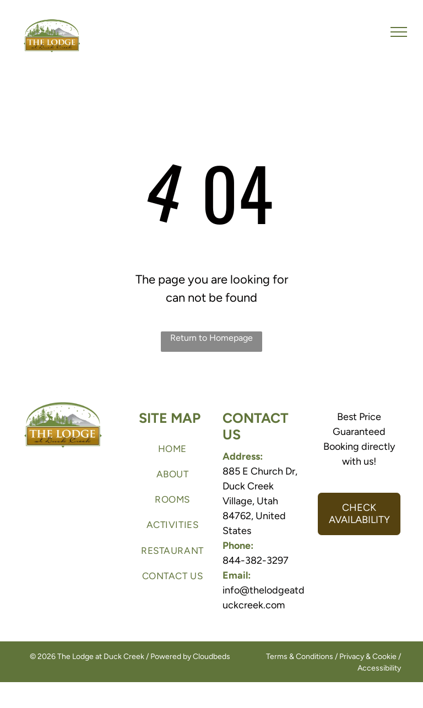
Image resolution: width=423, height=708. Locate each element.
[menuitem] (172, 448)
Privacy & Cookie (368, 656)
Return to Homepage (211, 338)
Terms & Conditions (299, 656)
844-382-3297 (256, 560)
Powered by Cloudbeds (190, 656)
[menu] (398, 32)
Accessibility (379, 668)
